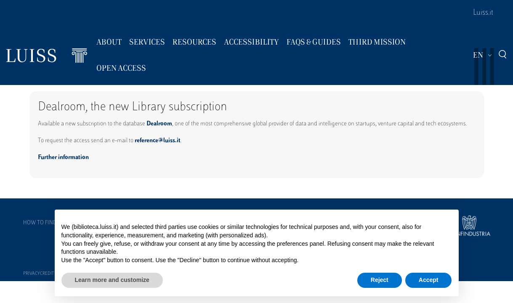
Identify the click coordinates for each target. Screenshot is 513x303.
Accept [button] (429, 279)
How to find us (43, 223)
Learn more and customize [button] (112, 279)
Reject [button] (379, 279)
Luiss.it (483, 13)
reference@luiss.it (158, 141)
